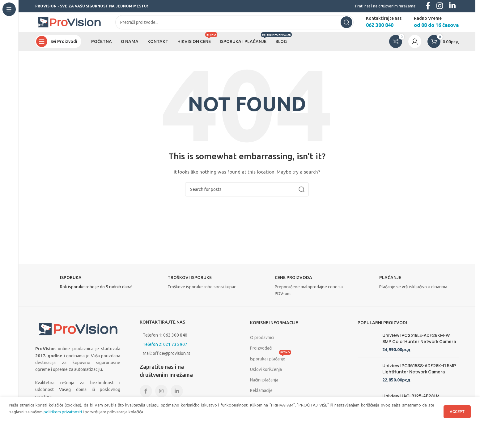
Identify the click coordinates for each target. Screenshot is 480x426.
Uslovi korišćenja (266, 374)
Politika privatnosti (267, 405)
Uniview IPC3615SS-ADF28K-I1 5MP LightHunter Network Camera (419, 374)
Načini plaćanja (264, 384)
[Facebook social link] (146, 396)
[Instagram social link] (161, 396)
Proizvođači (261, 353)
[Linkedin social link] (177, 396)
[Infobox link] (86, 289)
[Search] (234, 25)
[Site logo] (69, 24)
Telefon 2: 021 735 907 (165, 348)
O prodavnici (262, 342)
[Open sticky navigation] (58, 46)
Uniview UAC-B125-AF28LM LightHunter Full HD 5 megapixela (417, 404)
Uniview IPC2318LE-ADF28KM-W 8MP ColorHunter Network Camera (419, 343)
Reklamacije (261, 395)
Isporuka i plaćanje (270, 362)
